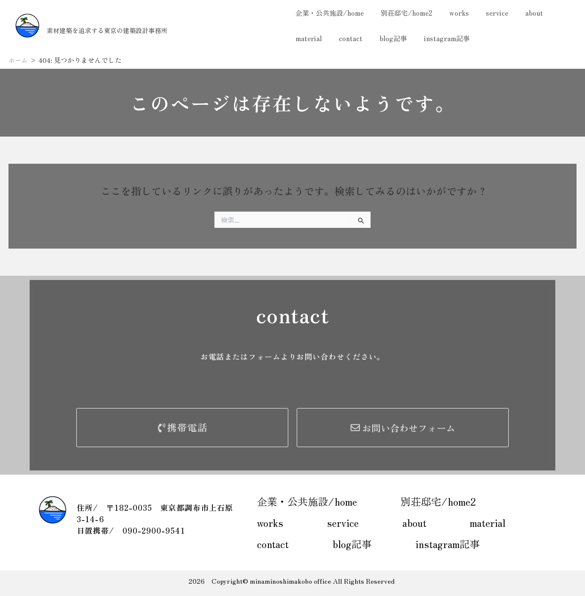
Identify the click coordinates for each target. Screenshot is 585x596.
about (519, 13)
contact (345, 38)
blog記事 (384, 38)
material (307, 38)
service (485, 13)
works (450, 13)
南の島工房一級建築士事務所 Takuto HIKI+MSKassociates (163, 20)
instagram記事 (435, 38)
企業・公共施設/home (328, 13)
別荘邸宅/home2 (401, 13)
